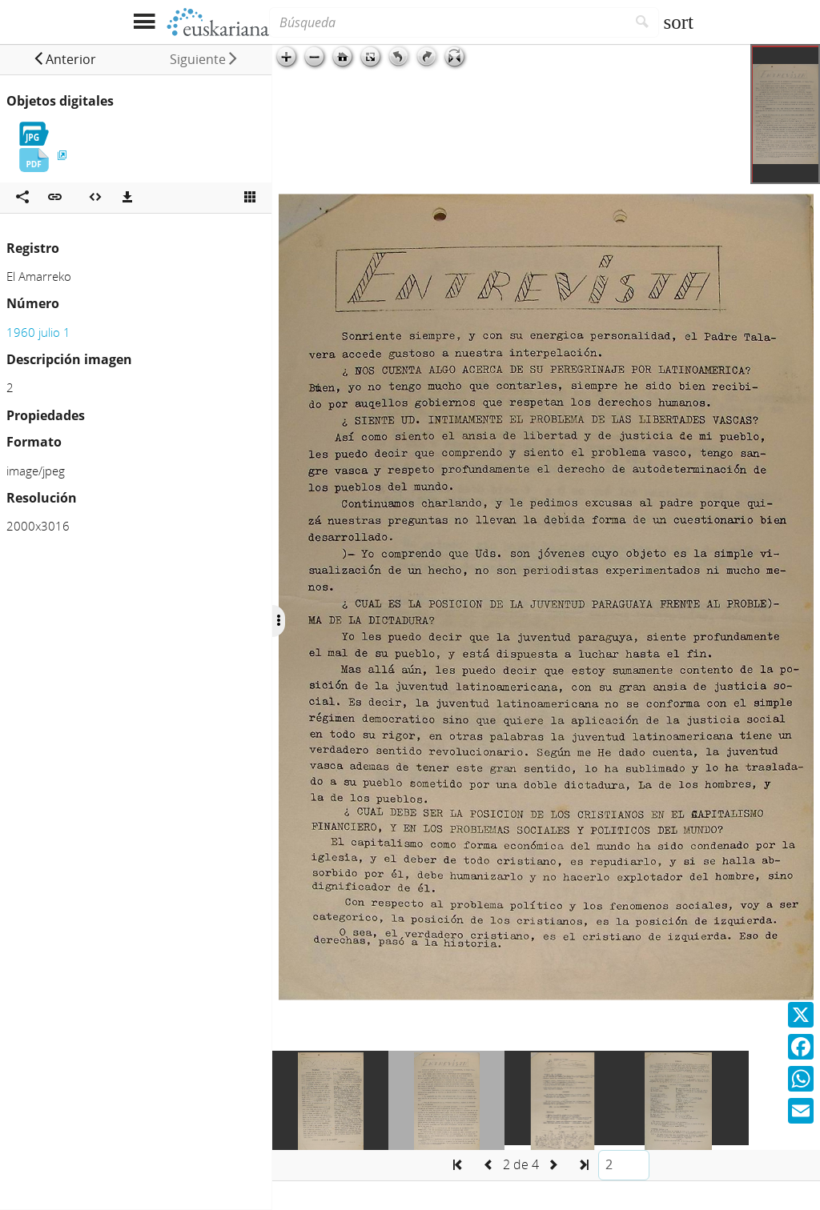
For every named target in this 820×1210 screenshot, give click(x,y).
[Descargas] (127, 197)
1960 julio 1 (38, 332)
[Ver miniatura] (250, 197)
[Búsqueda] (447, 22)
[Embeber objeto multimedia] (95, 197)
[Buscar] (642, 22)
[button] (64, 59)
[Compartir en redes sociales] (22, 197)
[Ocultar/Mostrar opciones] (278, 621)
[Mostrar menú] (144, 22)
